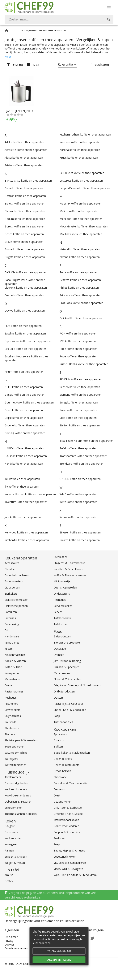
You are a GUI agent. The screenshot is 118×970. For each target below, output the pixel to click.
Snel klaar (59, 838)
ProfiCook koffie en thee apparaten (81, 303)
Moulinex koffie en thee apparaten (81, 234)
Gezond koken (62, 801)
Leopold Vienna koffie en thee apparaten (85, 188)
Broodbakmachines (17, 575)
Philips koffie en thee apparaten (79, 287)
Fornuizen (11, 612)
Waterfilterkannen (16, 765)
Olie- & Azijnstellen (65, 587)
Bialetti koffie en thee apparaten (24, 203)
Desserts (59, 789)
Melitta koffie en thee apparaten (79, 211)
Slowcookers (12, 710)
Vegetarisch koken (65, 856)
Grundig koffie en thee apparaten (25, 433)
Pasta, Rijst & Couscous (68, 703)
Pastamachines (14, 691)
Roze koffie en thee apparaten (78, 356)
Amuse (9, 875)
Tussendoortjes (63, 722)
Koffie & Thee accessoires (70, 575)
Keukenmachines (15, 655)
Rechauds (11, 697)
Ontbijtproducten (64, 691)
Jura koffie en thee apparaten (23, 517)
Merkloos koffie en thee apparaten (81, 219)
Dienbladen (61, 557)
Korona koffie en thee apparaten (80, 150)
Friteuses (10, 618)
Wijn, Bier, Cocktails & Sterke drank (75, 875)
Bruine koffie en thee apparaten (24, 249)
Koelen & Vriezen (15, 661)
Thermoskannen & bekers (21, 814)
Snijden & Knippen (16, 856)
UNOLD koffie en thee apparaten (80, 479)
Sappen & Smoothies (67, 832)
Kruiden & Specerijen (66, 667)
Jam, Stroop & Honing (67, 661)
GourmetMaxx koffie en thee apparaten (29, 402)
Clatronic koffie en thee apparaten (26, 287)
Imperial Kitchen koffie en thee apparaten (30, 494)
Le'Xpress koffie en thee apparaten (81, 180)
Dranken (59, 655)
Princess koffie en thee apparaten (80, 295)
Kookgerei (11, 844)
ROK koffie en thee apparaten (78, 333)
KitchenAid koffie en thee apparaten (27, 540)
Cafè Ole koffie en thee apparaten (26, 272)
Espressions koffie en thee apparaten (28, 341)
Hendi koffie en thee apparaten (24, 463)
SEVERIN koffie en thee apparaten (81, 379)
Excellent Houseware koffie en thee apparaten (26, 358)
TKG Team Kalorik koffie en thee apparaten (86, 440)
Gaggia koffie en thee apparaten (24, 394)
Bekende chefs (63, 759)
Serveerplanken (63, 606)
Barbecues (11, 832)
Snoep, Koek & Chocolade (70, 710)
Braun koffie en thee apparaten (24, 242)
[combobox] (59, 19)
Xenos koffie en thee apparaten (79, 517)
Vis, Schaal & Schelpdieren (70, 862)
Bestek (9, 881)
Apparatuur (60, 734)
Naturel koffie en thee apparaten (80, 249)
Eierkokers (11, 593)
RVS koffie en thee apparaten (78, 341)
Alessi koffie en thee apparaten (24, 157)
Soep (57, 716)
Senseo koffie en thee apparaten (80, 387)
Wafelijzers (11, 759)
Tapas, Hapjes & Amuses (69, 850)
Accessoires (12, 563)
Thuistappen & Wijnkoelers (21, 740)
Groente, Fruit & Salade (68, 814)
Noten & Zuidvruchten (67, 679)
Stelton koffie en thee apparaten (80, 425)
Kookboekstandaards (18, 795)
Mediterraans (62, 673)
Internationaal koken (66, 820)
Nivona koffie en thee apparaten (80, 257)
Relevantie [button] (65, 64)
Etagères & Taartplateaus (69, 563)
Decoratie (60, 648)
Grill (7, 630)
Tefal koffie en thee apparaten (78, 448)
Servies (58, 612)
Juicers (9, 648)
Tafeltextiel (60, 624)
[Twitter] (92, 937)
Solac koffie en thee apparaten (79, 410)
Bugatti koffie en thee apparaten (25, 257)
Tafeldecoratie (63, 618)
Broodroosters (14, 581)
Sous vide (10, 722)
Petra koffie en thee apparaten (79, 272)
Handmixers (12, 636)
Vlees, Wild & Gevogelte (68, 869)
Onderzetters (62, 593)
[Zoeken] (54, 19)
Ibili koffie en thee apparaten (22, 479)
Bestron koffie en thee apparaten (25, 196)
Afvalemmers (13, 777)
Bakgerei (10, 826)
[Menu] (108, 7)
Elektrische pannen (16, 606)
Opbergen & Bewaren (18, 801)
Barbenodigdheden (16, 783)
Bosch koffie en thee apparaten (24, 234)
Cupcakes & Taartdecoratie (70, 783)
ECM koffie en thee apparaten (23, 326)
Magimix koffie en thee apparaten (80, 203)
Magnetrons (12, 679)
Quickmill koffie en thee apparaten (81, 318)
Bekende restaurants (66, 765)
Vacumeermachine (16, 752)
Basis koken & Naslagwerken (72, 752)
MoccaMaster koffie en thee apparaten (84, 226)
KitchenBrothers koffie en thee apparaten (85, 134)
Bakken (58, 746)
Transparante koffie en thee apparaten (83, 456)
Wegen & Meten (15, 862)
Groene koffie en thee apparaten (25, 425)
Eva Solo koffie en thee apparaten (26, 349)
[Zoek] (108, 19)
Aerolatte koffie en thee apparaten (26, 150)
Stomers (10, 734)
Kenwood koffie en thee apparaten (26, 532)
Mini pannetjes (63, 581)
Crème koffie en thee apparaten (24, 295)
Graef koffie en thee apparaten (24, 410)
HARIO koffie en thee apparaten (24, 448)
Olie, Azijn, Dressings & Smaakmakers (77, 685)
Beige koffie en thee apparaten (24, 188)
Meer (8, 56)
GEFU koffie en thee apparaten (24, 387)
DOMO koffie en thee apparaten (25, 310)
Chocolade (60, 777)
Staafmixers (12, 728)
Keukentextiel (13, 838)
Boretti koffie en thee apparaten (24, 226)
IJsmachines (12, 642)
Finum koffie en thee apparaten (24, 371)
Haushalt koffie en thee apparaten (26, 456)
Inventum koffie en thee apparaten (26, 502)
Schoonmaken (13, 807)
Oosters (59, 697)
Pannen (9, 850)
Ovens (8, 685)
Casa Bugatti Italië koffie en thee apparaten (25, 282)
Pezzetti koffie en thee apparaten (80, 280)
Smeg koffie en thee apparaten (79, 402)
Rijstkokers (11, 703)
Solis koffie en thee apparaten (78, 418)
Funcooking (12, 624)
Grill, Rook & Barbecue (68, 807)
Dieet (57, 795)
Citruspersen (12, 587)
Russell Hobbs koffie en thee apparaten (84, 364)
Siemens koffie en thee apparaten (80, 394)
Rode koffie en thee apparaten (78, 349)
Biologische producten (67, 642)
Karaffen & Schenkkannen (70, 569)
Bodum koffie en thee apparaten (25, 219)
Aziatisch (59, 740)
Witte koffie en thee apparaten (78, 502)
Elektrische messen (16, 599)
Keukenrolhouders (16, 789)
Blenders (10, 569)
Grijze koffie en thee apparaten (24, 418)
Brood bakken (62, 771)
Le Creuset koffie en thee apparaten (82, 173)
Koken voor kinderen (66, 826)
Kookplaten (12, 673)
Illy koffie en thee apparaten (22, 486)
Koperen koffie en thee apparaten (80, 142)
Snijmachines (13, 716)
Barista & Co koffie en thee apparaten (28, 180)
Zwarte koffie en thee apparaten (80, 540)
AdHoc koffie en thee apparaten (24, 142)
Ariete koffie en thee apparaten (24, 165)
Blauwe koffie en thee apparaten (25, 211)
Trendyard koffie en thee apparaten (81, 463)
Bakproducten (62, 636)
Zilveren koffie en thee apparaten (80, 532)
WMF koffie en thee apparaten (78, 494)
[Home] (7, 31)
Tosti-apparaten (14, 746)
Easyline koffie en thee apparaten (25, 333)
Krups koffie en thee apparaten (79, 157)
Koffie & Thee (13, 667)
